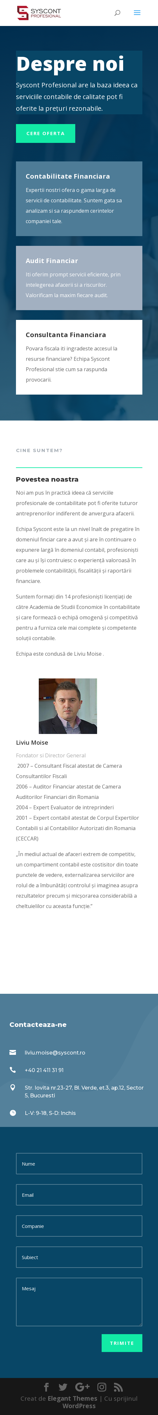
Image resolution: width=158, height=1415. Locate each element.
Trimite (122, 1343)
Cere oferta (45, 133)
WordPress (79, 1406)
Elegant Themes (72, 1398)
